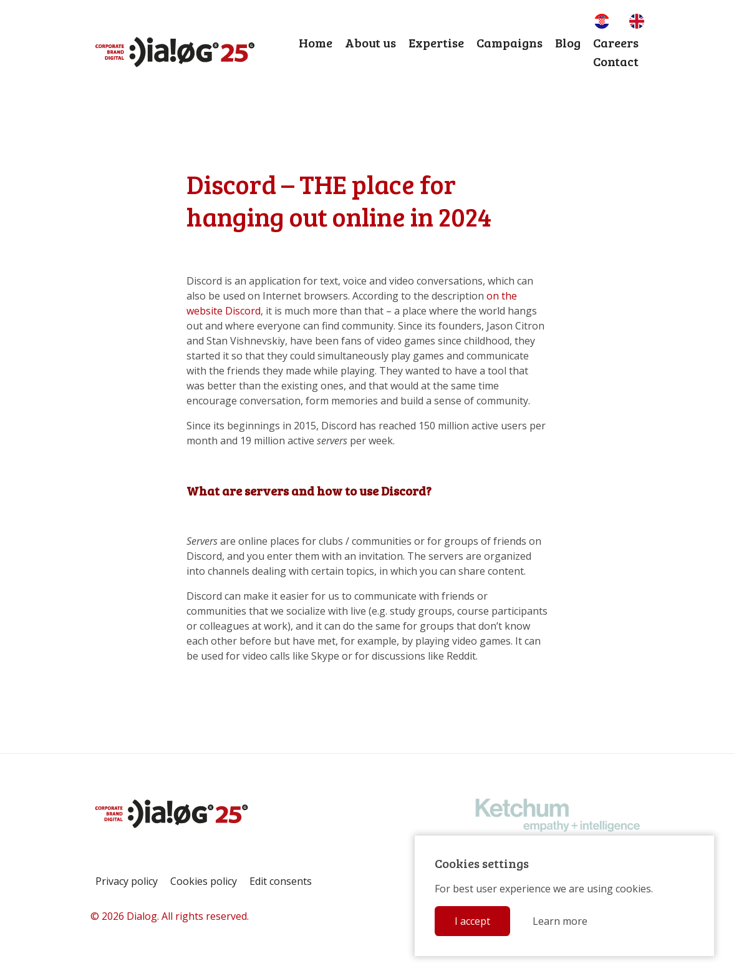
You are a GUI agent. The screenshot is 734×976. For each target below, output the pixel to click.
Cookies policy (203, 881)
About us (370, 42)
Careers (616, 42)
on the (501, 296)
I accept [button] (472, 921)
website (204, 311)
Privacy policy (126, 881)
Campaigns (509, 42)
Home (315, 42)
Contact (616, 61)
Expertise (436, 42)
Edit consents (280, 881)
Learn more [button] (560, 921)
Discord (243, 311)
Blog (568, 42)
